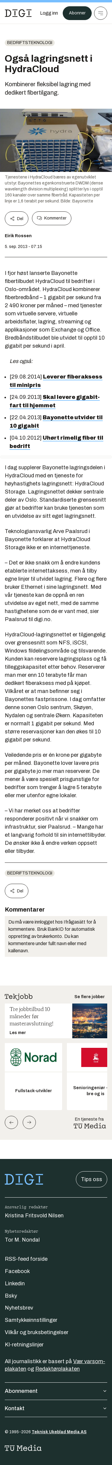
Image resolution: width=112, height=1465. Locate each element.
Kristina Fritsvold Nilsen (34, 1216)
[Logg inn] (49, 13)
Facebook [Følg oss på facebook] (17, 1271)
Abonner (77, 13)
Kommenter (51, 218)
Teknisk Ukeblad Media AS (59, 1432)
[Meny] (100, 13)
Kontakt (56, 1408)
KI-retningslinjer (24, 1345)
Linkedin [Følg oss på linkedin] (15, 1284)
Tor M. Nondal (22, 1240)
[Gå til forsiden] (18, 13)
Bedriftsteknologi (29, 42)
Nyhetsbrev (19, 1308)
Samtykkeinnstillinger (31, 1320)
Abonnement (56, 1391)
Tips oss (91, 1179)
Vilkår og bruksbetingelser (36, 1332)
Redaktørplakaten (57, 1369)
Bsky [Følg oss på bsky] (11, 1296)
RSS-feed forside (26, 1259)
